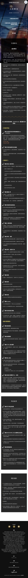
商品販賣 (14, 28)
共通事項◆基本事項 (14, 18)
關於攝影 (14, 33)
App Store (5, 141)
